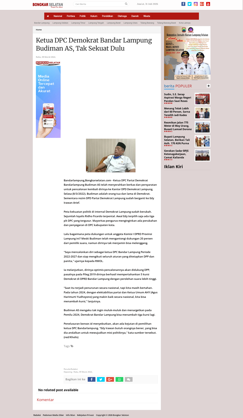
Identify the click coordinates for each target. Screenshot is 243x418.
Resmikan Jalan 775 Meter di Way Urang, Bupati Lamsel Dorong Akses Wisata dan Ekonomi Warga (178, 129)
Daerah (135, 16)
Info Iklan (70, 415)
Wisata (146, 16)
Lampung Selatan (60, 23)
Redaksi (37, 415)
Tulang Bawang (147, 23)
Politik (83, 16)
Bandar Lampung (41, 23)
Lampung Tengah (96, 23)
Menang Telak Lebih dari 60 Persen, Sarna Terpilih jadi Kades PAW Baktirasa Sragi (177, 113)
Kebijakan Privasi (85, 415)
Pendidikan (107, 16)
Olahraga (122, 16)
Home (39, 29)
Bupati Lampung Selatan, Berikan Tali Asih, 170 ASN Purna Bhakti (177, 141)
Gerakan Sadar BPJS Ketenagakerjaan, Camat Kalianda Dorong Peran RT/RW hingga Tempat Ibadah (178, 157)
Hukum (93, 16)
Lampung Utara (130, 23)
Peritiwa (71, 16)
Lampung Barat (113, 23)
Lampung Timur (78, 23)
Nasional (58, 16)
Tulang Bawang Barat (166, 23)
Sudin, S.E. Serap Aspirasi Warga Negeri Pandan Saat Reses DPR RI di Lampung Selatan (177, 101)
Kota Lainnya (184, 23)
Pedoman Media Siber (53, 415)
